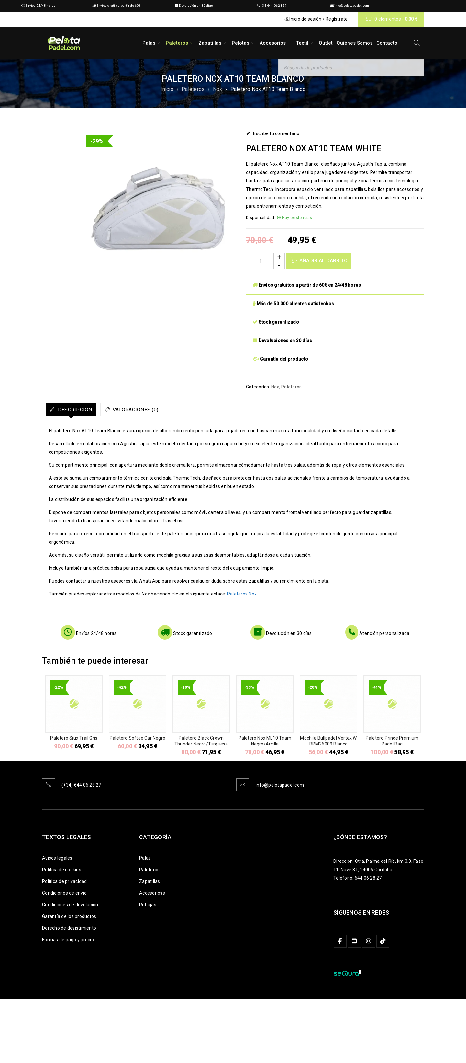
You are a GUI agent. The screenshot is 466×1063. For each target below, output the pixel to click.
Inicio (167, 89)
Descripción (80, 410)
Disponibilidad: (260, 217)
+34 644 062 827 (274, 5)
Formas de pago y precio (68, 939)
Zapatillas (149, 881)
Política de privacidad (64, 881)
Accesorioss (152, 892)
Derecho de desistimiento (69, 927)
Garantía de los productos (69, 916)
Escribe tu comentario (276, 133)
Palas (145, 858)
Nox (217, 89)
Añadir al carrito (325, 261)
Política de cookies (61, 869)
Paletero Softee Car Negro (137, 738)
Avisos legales (57, 858)
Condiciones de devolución (70, 904)
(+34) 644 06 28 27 (81, 785)
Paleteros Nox (242, 593)
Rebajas (147, 904)
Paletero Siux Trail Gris (73, 738)
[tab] (77, 409)
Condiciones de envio (64, 892)
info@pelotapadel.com (351, 5)
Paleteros (193, 89)
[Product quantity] (265, 261)
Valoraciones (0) (152, 410)
